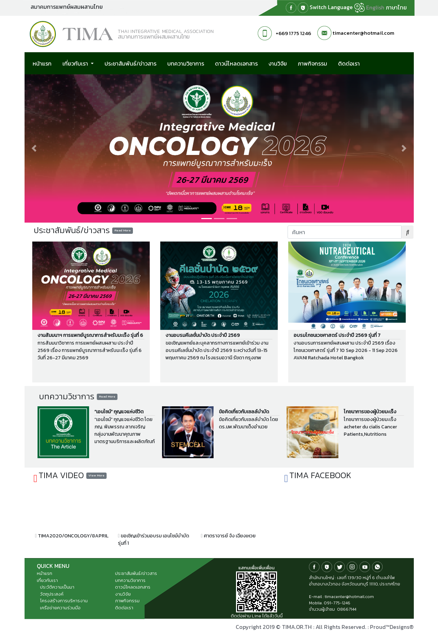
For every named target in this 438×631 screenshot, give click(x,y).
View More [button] (96, 475)
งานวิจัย (278, 63)
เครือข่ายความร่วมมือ (60, 607)
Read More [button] (122, 230)
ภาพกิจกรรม (312, 63)
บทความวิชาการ (185, 63)
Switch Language (337, 7)
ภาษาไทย (396, 7)
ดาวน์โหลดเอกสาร (236, 63)
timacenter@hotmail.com (363, 33)
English (375, 7)
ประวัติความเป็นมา (57, 587)
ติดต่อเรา (349, 63)
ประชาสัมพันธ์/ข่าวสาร (130, 63)
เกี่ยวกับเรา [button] (75, 63)
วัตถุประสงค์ (51, 594)
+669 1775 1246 (293, 33)
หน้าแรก (42, 63)
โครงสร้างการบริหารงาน (64, 600)
